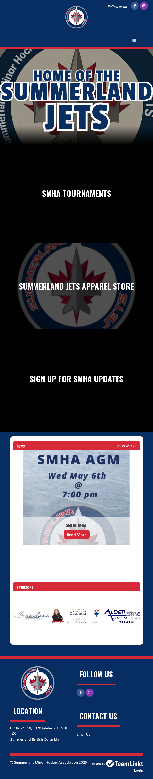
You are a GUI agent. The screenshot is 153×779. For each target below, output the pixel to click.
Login (138, 770)
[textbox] (76, 556)
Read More (76, 534)
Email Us (83, 734)
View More (126, 446)
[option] (77, 616)
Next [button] (131, 613)
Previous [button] (22, 613)
